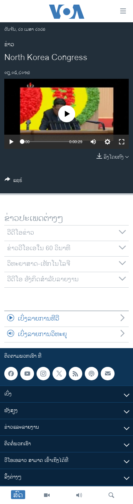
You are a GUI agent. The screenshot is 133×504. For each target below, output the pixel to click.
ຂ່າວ (9, 44)
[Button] (13, 181)
